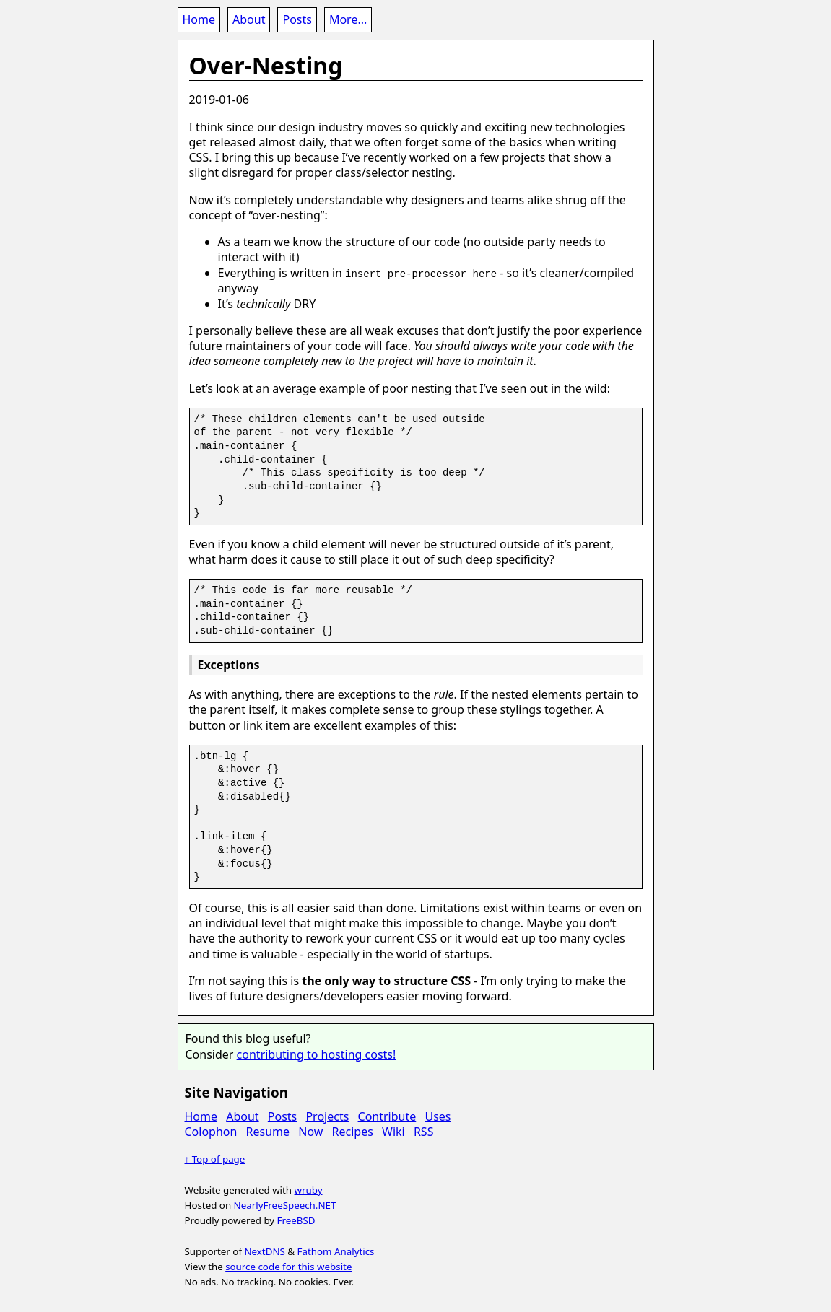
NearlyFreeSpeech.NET (285, 1205)
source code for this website (288, 1266)
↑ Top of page (215, 1159)
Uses (438, 1116)
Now (310, 1132)
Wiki (393, 1132)
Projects (327, 1116)
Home (199, 19)
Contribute (387, 1116)
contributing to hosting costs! (316, 1054)
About (248, 19)
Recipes (352, 1132)
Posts (296, 19)
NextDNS (264, 1250)
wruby (309, 1189)
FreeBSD (296, 1220)
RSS (424, 1132)
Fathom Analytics (336, 1250)
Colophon (211, 1132)
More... (348, 19)
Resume (268, 1132)
